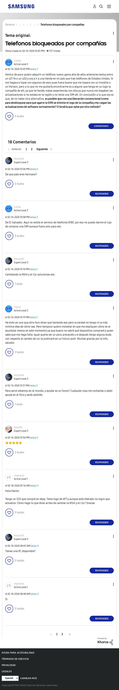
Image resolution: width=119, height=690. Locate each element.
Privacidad (9, 665)
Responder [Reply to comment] (101, 193)
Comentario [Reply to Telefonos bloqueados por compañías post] (101, 126)
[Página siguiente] (44, 149)
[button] (108, 61)
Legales (7, 671)
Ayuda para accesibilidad (18, 652)
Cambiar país (28, 678)
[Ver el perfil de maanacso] (19, 475)
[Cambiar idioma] (10, 678)
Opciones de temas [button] (108, 33)
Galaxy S (33, 69)
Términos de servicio (15, 659)
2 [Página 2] (31, 149)
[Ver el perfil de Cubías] (17, 60)
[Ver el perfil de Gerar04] (18, 427)
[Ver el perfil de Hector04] (19, 158)
